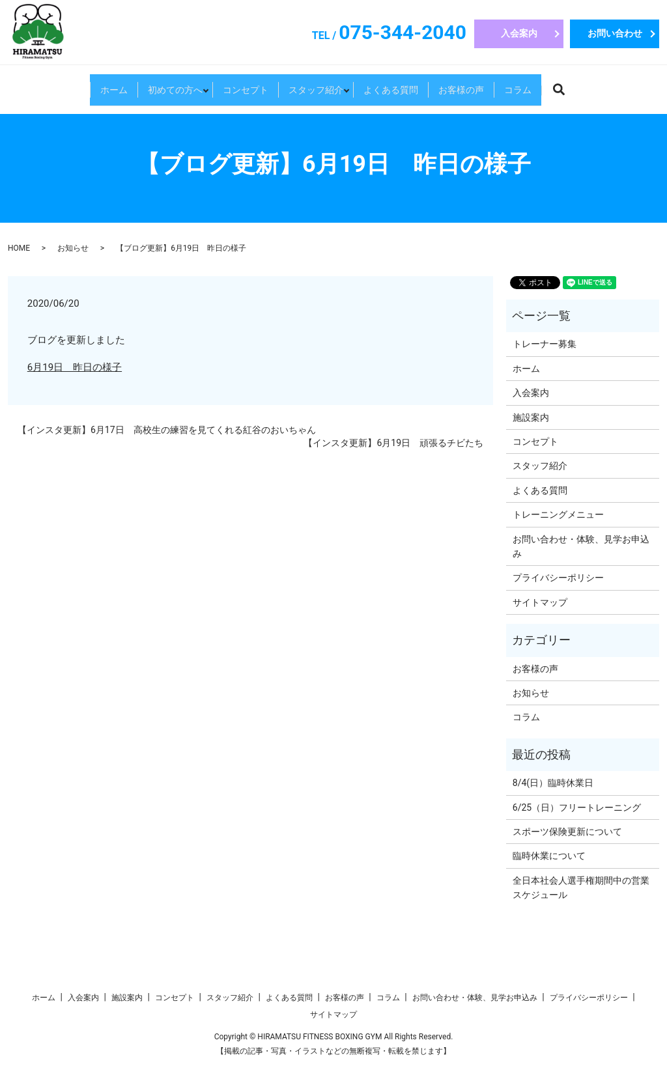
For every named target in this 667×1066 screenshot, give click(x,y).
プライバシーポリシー (558, 577)
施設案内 (531, 417)
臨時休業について (549, 855)
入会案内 (519, 33)
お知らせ (73, 248)
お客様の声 (507, 85)
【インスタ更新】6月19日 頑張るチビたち (393, 443)
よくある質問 (413, 85)
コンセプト (223, 85)
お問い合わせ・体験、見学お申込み (581, 546)
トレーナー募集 (544, 344)
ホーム (48, 85)
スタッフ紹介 (316, 85)
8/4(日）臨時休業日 (553, 783)
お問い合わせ (615, 33)
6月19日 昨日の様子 (74, 367)
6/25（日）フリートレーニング (577, 807)
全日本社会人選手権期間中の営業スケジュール (581, 887)
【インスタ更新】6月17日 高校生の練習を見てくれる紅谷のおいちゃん (167, 430)
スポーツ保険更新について (567, 831)
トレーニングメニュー (558, 514)
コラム (583, 85)
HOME (19, 248)
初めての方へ (130, 85)
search (643, 87)
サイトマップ (540, 602)
